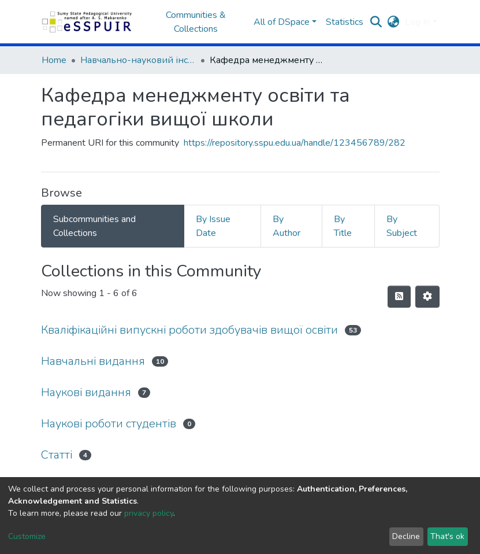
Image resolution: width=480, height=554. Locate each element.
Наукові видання (86, 392)
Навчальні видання (93, 361)
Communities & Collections (196, 22)
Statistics (344, 22)
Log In (417, 22)
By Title (343, 226)
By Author (286, 226)
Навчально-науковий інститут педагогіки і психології (138, 60)
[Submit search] (376, 21)
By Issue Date (213, 226)
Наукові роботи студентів (108, 423)
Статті (56, 455)
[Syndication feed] (399, 297)
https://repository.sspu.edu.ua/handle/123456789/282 (294, 142)
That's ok (447, 536)
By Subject (401, 226)
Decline (406, 536)
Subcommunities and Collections (94, 226)
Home (54, 60)
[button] (393, 22)
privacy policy (148, 513)
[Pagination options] (427, 297)
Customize (27, 536)
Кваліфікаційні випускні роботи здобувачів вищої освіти (189, 330)
